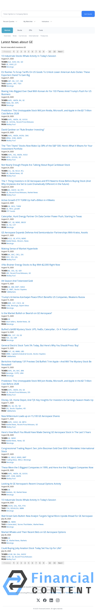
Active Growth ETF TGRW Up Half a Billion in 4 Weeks (28, 200)
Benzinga (10, 67)
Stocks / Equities (20, 289)
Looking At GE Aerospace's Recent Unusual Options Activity (31, 483)
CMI (21, 81)
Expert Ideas (24, 305)
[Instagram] (58, 600)
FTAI (24, 506)
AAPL (10, 100)
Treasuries (44, 36)
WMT (11, 289)
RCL (22, 171)
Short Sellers (11, 321)
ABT (9, 81)
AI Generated (11, 524)
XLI (10, 225)
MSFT (17, 287)
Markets (7, 30)
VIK (7, 173)
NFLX (13, 206)
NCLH (17, 171)
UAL (16, 257)
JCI (16, 64)
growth (17, 209)
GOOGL (12, 122)
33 (54, 51)
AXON (21, 135)
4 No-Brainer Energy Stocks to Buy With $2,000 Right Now (30, 264)
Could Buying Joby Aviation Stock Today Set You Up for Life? (31, 548)
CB (18, 335)
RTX (22, 190)
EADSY (13, 190)
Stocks (19, 30)
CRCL (18, 254)
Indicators (45, 21)
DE (21, 335)
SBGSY (23, 222)
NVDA (22, 287)
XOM (14, 138)
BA (18, 62)
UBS (22, 351)
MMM (18, 351)
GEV (20, 271)
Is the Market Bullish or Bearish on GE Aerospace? (26, 313)
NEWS (18, 222)
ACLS (10, 238)
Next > (60, 51)
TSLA (19, 83)
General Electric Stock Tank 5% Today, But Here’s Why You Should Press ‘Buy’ (40, 345)
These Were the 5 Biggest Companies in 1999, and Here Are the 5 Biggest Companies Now (47, 467)
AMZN (15, 100)
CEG (12, 271)
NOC (8, 257)
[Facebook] (45, 600)
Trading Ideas (11, 460)
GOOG (25, 119)
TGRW (18, 206)
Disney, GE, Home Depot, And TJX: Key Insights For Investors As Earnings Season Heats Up (47, 399)
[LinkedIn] (51, 600)
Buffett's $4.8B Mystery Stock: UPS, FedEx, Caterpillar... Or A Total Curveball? (39, 329)
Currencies (23, 36)
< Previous (6, 51)
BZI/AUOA (15, 508)
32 (50, 51)
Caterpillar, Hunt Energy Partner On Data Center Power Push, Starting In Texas (41, 216)
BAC (13, 254)
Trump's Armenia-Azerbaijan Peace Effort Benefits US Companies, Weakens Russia (43, 297)
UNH (22, 373)
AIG (14, 155)
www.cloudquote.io (67, 587)
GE (7, 64)
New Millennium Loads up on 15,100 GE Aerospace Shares (30, 416)
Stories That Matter (25, 524)
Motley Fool (11, 124)
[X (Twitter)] (38, 600)
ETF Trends (10, 211)
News (15, 36)
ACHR (10, 554)
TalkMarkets (11, 292)
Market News (15, 173)
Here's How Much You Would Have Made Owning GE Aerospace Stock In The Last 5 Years (46, 432)
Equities (9, 83)
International (33, 36)
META (8, 157)
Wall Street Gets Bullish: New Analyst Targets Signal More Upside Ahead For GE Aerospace (47, 515)
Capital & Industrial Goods (21, 354)
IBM (12, 287)
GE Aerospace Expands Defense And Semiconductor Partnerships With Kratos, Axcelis (44, 232)
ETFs (30, 30)
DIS (22, 254)
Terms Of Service (72, 592)
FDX (7, 338)
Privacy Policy (55, 592)
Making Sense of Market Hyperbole (19, 248)
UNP (15, 338)
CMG (27, 135)
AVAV (14, 62)
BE (9, 271)
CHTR (16, 373)
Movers (20, 241)
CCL (9, 171)
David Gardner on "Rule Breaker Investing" (23, 129)
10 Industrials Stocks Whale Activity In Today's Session (28, 55)
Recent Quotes (8, 21)
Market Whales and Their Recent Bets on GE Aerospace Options (33, 532)
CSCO (19, 303)
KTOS (18, 238)
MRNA (8, 138)
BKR (9, 303)
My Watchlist (28, 21)
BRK (9, 335)
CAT (17, 81)
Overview (7, 36)
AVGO (25, 155)
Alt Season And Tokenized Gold (17, 280)
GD (22, 62)
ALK (9, 62)
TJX (19, 406)
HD (16, 406)
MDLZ (13, 457)
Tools (41, 30)
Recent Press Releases (25, 122)
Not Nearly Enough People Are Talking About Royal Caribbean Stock (35, 164)
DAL (15, 506)
